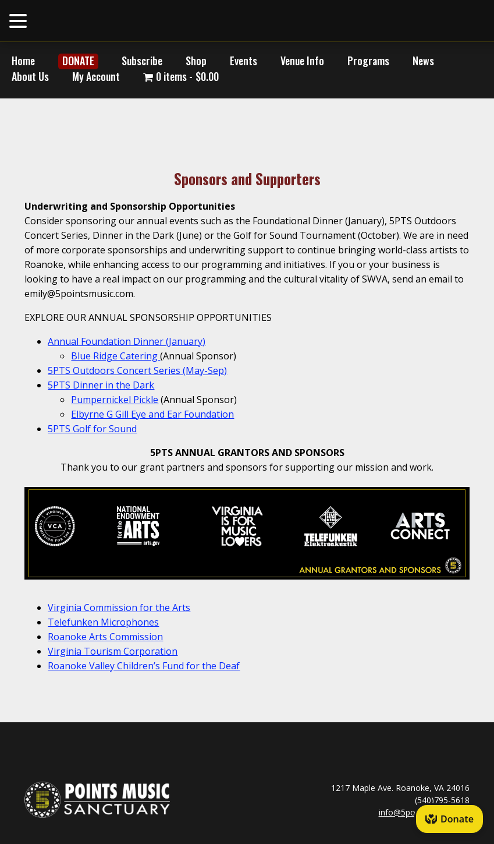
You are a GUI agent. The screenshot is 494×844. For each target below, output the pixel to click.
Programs (368, 60)
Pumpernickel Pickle (114, 399)
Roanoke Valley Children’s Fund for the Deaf (144, 665)
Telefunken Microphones (103, 622)
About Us (30, 76)
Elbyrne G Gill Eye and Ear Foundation (152, 414)
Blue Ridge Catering (115, 355)
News (423, 60)
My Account (96, 76)
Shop (196, 60)
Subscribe (142, 60)
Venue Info (302, 60)
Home (23, 60)
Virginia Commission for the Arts (119, 607)
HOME (122, 20)
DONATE (78, 60)
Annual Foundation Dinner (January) (126, 341)
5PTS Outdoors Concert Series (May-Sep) (137, 370)
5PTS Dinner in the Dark (101, 385)
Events (243, 60)
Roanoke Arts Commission (105, 636)
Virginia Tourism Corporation (112, 651)
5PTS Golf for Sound (92, 428)
